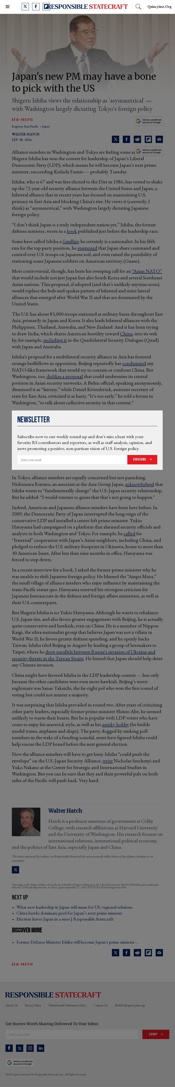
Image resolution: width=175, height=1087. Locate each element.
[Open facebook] (35, 6)
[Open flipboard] (46, 6)
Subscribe (140, 459)
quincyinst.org (159, 6)
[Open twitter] (25, 6)
